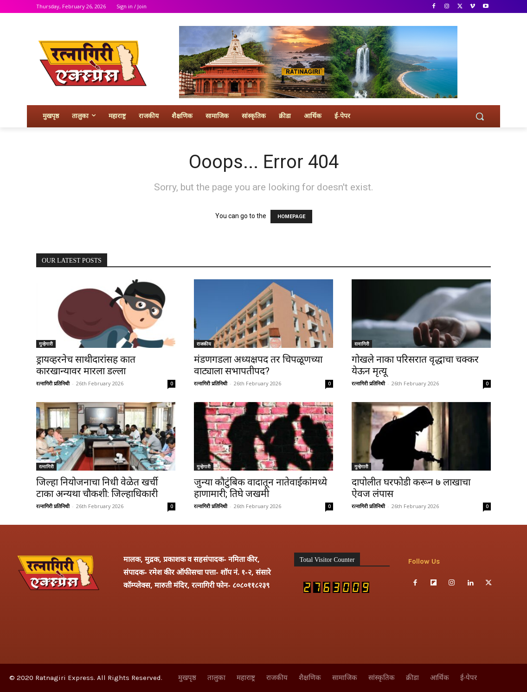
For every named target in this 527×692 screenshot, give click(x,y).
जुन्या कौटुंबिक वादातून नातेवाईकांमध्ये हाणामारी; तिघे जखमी (260, 488)
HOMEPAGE (291, 217)
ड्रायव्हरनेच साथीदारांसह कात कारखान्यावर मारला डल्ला (85, 365)
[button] (480, 116)
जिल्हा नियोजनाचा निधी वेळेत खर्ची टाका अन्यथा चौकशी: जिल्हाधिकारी (97, 488)
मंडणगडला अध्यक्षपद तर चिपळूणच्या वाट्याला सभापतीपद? (258, 365)
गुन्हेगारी (46, 343)
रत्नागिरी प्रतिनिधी (53, 383)
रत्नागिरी (361, 343)
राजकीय (204, 343)
